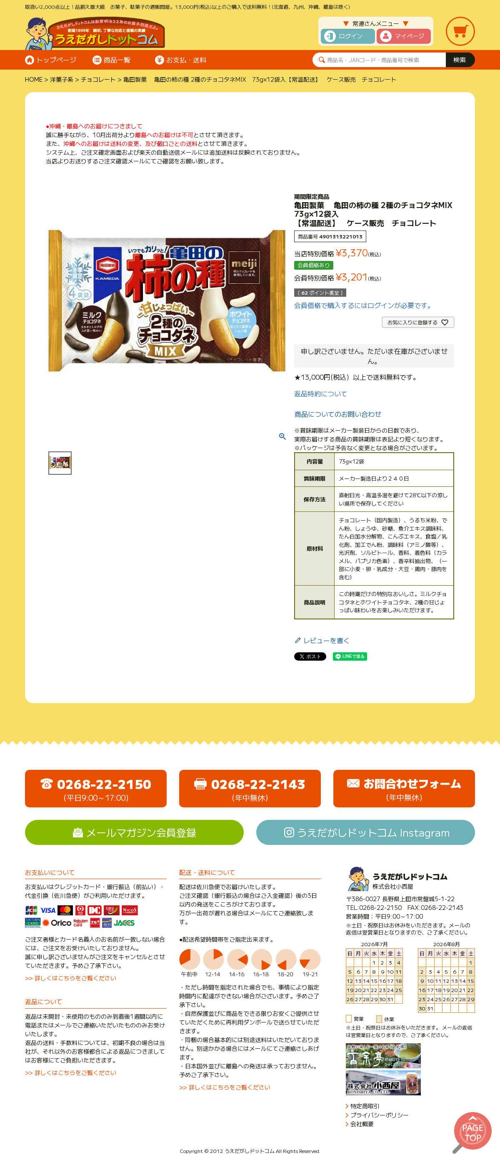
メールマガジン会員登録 (141, 832)
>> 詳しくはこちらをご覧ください (70, 978)
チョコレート (98, 79)
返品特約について (321, 393)
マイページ (409, 36)
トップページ (56, 60)
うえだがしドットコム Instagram (373, 832)
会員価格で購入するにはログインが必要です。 (364, 305)
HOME (33, 79)
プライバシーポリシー (379, 1115)
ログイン (350, 36)
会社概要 (362, 1124)
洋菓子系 (61, 79)
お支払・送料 (186, 60)
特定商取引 (365, 1106)
